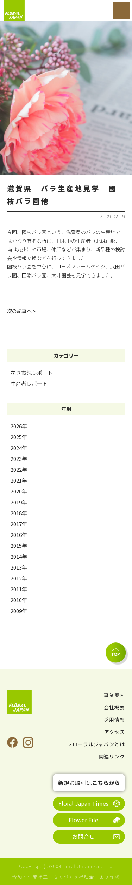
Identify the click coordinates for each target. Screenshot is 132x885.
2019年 (19, 502)
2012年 (19, 578)
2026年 (19, 426)
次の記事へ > (21, 310)
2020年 (19, 491)
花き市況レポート (32, 372)
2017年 (19, 523)
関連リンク (112, 756)
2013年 (19, 567)
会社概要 (114, 707)
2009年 (19, 610)
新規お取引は (89, 782)
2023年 (19, 458)
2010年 (19, 600)
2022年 (19, 469)
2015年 (19, 545)
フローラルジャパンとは (96, 744)
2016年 (19, 534)
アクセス (114, 731)
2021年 (19, 480)
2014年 (19, 556)
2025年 (19, 437)
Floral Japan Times (83, 803)
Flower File (83, 820)
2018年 (19, 513)
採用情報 (114, 719)
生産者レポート (29, 383)
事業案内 (114, 695)
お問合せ (83, 836)
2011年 (19, 589)
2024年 (19, 447)
